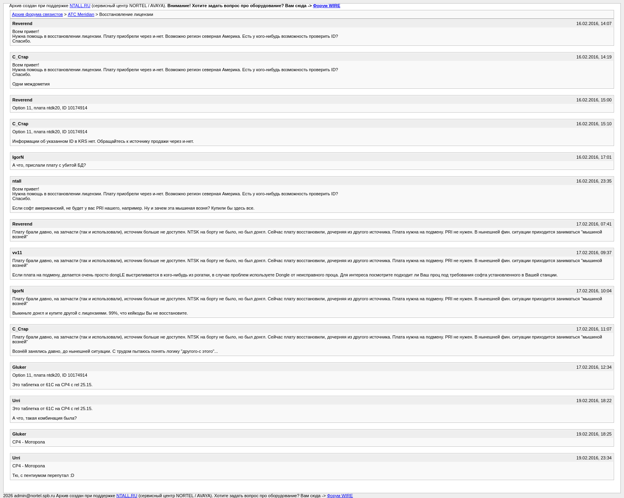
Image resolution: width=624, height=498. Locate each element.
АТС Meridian (81, 14)
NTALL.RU (80, 5)
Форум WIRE (326, 5)
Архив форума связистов (37, 14)
